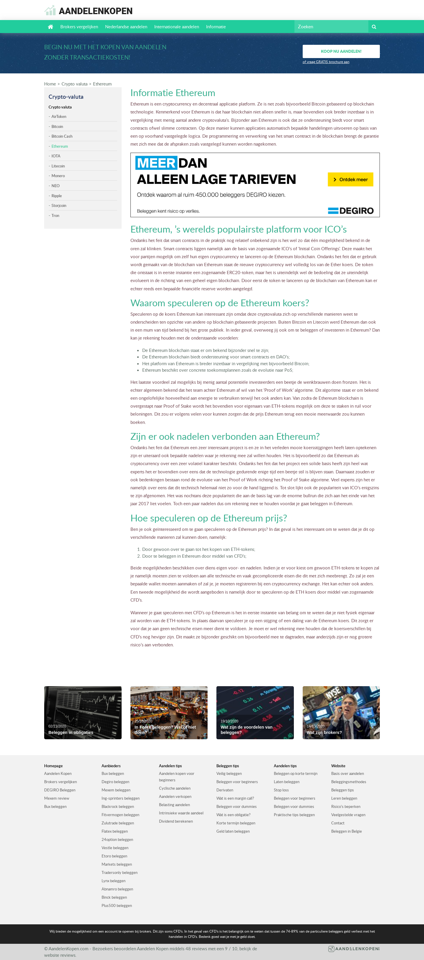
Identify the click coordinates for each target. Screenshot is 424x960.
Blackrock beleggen (118, 806)
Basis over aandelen (347, 773)
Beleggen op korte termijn (295, 773)
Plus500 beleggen (117, 905)
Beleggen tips (342, 790)
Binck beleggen (114, 897)
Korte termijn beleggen (235, 823)
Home (50, 84)
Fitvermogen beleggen (120, 814)
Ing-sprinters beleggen (121, 798)
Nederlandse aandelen (126, 26)
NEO (55, 185)
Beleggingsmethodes (348, 781)
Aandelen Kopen (58, 773)
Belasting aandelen (174, 804)
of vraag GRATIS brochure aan (326, 61)
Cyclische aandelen (175, 788)
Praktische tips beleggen (294, 814)
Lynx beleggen (113, 880)
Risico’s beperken (345, 806)
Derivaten (224, 790)
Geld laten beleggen (233, 831)
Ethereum (102, 84)
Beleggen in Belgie (346, 831)
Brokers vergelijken (79, 26)
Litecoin (58, 166)
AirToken (59, 116)
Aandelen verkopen (175, 796)
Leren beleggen (344, 798)
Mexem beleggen (116, 790)
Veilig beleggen (229, 773)
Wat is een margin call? (235, 798)
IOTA (56, 156)
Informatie (216, 26)
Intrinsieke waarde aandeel (181, 813)
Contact (337, 823)
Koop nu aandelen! (341, 51)
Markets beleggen (117, 864)
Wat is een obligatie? (233, 814)
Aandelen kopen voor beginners (176, 777)
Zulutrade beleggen (118, 823)
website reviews (59, 955)
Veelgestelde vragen (348, 814)
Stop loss (281, 790)
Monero (58, 175)
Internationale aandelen (176, 26)
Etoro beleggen (114, 856)
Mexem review (56, 798)
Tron (55, 215)
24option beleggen (117, 839)
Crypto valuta (74, 84)
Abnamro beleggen (117, 889)
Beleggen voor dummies (236, 806)
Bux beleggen (55, 806)
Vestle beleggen (115, 847)
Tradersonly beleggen (120, 872)
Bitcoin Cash (62, 136)
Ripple (57, 195)
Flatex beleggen (115, 831)
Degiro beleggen (115, 781)
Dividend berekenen (176, 821)
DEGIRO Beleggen (59, 790)
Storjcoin (59, 205)
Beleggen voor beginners (237, 781)
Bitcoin (57, 126)
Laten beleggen (286, 781)
